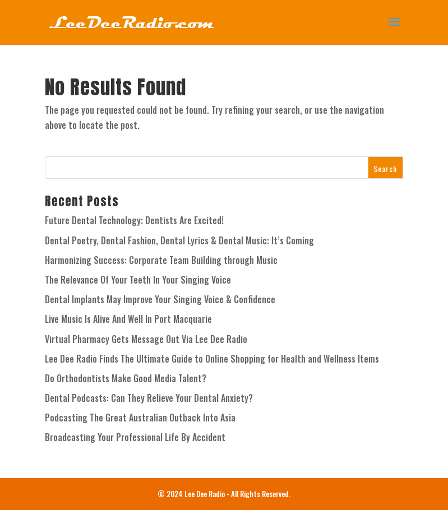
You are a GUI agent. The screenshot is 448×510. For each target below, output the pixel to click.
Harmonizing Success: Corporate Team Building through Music (161, 260)
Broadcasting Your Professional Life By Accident (135, 437)
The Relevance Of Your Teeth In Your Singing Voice (138, 279)
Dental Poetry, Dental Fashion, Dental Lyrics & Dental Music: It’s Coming (179, 240)
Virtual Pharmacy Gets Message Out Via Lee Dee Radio (146, 339)
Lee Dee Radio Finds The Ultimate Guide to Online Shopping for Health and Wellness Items (212, 358)
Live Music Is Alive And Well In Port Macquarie (128, 319)
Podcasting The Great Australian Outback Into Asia (140, 417)
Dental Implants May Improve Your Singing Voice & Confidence (160, 299)
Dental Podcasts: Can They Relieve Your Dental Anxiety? (149, 398)
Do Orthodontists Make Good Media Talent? (125, 378)
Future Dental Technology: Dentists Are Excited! (134, 220)
